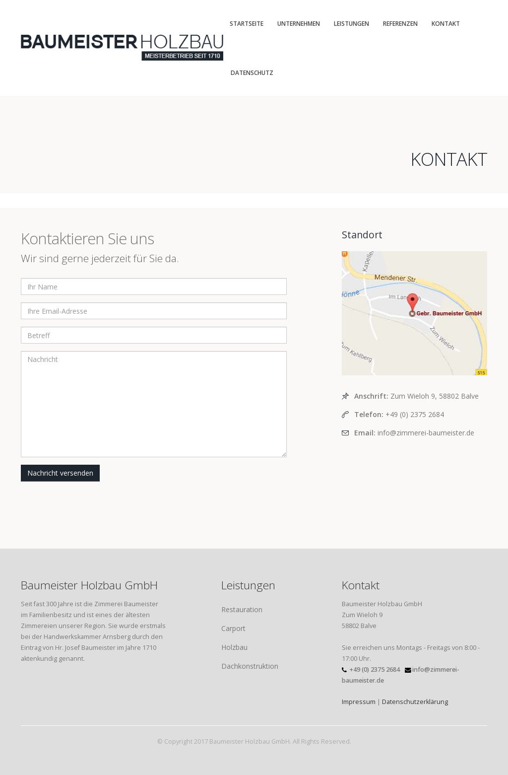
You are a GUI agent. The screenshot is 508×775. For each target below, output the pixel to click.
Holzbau (234, 647)
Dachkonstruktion (249, 666)
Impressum (359, 702)
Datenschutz (252, 73)
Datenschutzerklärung (415, 702)
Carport (233, 628)
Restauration (241, 609)
